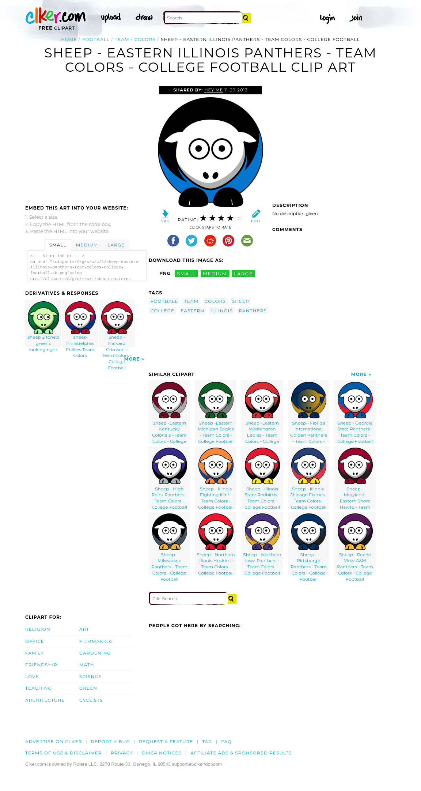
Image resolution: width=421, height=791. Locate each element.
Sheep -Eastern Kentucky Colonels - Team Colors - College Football (169, 413)
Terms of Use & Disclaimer (63, 753)
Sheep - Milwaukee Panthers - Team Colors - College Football (169, 544)
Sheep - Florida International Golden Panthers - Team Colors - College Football (308, 413)
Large (116, 245)
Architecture (45, 700)
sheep (240, 301)
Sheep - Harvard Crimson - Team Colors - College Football (116, 324)
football (96, 39)
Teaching (38, 688)
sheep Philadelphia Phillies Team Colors (80, 324)
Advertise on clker (53, 741)
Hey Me (213, 90)
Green (88, 688)
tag (207, 741)
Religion (37, 629)
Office (34, 641)
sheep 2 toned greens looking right (43, 324)
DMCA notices (162, 753)
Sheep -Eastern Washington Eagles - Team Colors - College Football (262, 413)
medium (215, 273)
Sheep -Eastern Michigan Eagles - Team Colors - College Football (216, 413)
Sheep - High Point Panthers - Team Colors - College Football (169, 478)
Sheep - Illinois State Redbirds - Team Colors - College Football (262, 478)
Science (90, 676)
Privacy (122, 753)
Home (69, 39)
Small (58, 245)
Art (84, 629)
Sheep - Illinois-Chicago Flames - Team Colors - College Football (308, 478)
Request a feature (166, 741)
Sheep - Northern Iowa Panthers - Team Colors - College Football (262, 544)
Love (32, 676)
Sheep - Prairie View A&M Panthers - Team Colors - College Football (355, 544)
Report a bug (110, 741)
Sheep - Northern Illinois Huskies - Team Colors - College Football (216, 544)
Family (34, 653)
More (132, 359)
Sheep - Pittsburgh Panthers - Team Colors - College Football (308, 544)
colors (145, 39)
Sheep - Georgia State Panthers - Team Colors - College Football (355, 413)
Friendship (41, 664)
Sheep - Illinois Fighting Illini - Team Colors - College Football (216, 478)
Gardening (95, 653)
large (243, 273)
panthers (253, 310)
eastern (192, 310)
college (162, 310)
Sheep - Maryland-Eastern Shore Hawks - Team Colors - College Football (355, 478)
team (122, 39)
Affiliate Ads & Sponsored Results (241, 753)
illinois (221, 310)
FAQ (226, 741)
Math (86, 664)
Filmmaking (96, 641)
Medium (87, 245)
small (186, 273)
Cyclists (91, 700)
